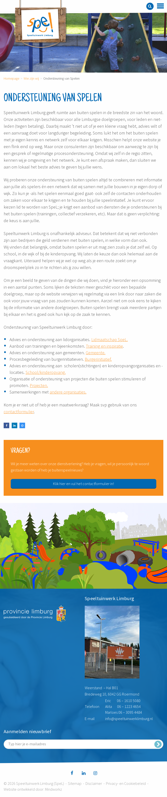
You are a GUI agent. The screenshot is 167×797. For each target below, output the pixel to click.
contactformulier (19, 411)
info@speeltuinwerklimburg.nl (129, 718)
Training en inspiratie (104, 346)
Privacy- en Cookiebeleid (126, 783)
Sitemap (75, 783)
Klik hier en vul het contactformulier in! (83, 483)
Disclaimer (93, 783)
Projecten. (39, 385)
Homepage (11, 78)
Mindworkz (53, 789)
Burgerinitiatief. (98, 359)
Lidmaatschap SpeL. (109, 339)
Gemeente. (95, 352)
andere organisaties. (68, 392)
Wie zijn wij (31, 78)
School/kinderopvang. (46, 372)
